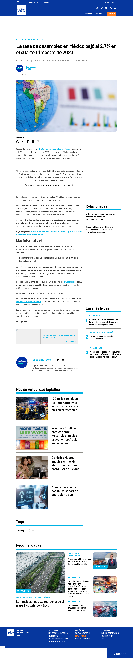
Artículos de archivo (56, 642)
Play (54, 2)
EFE (32, 530)
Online (20, 630)
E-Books (46, 2)
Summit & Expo (23, 633)
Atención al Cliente (82, 639)
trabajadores (70, 282)
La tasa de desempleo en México (55, 149)
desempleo (22, 530)
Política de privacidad (110, 633)
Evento (112, 14)
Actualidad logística (30, 39)
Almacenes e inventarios (58, 639)
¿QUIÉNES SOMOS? (108, 636)
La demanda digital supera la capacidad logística (44, 18)
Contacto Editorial (82, 633)
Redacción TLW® (30, 68)
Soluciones (100, 14)
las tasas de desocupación (28, 301)
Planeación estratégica (58, 633)
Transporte (53, 636)
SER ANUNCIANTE (82, 636)
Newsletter (34, 2)
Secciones (88, 14)
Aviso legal (105, 639)
